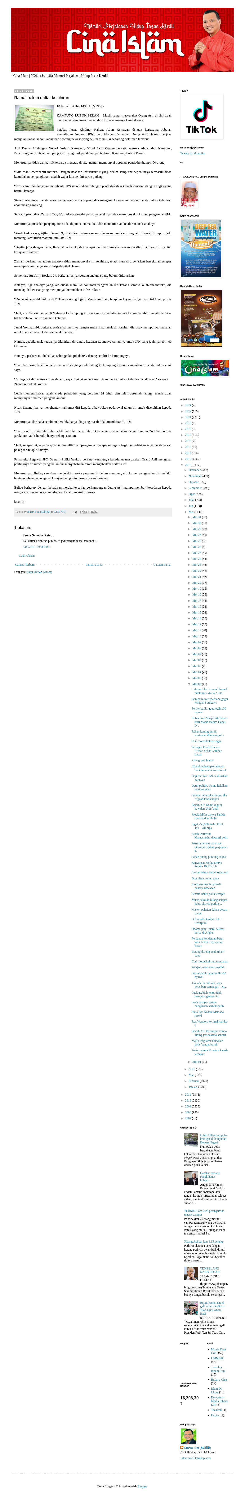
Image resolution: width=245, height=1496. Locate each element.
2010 (188, 1100)
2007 (188, 1118)
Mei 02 (197, 684)
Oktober (194, 482)
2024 (188, 405)
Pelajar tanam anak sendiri (208, 967)
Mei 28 (197, 534)
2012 (188, 464)
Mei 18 (197, 594)
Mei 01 (197, 1061)
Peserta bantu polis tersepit (208, 893)
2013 (188, 458)
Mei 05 (197, 666)
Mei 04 (197, 672)
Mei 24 (197, 558)
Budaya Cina (219, 1379)
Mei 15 (197, 612)
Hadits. (215, 1415)
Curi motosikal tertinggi (206, 741)
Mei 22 (197, 570)
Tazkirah (216, 1409)
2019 (188, 423)
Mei (191, 511)
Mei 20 (197, 582)
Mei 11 (197, 630)
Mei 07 (197, 654)
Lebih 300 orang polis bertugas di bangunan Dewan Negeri (213, 1138)
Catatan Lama (162, 564)
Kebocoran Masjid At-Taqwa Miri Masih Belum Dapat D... (209, 721)
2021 (188, 417)
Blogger (142, 1486)
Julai (192, 499)
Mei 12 (197, 624)
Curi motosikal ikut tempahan (210, 961)
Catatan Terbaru (25, 564)
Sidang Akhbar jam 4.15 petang (203, 1241)
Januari (193, 1087)
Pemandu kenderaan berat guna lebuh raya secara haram (207, 942)
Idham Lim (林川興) (197, 1448)
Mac (192, 1075)
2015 (188, 447)
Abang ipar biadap (203, 760)
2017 (188, 435)
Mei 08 (197, 648)
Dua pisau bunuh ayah (205, 878)
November (196, 476)
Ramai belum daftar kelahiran (210, 872)
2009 (188, 1106)
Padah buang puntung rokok (209, 856)
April (192, 1069)
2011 (188, 1094)
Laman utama (94, 564)
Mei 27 (197, 541)
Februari (194, 1081)
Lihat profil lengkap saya (195, 1458)
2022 (188, 411)
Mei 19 (197, 588)
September (196, 488)
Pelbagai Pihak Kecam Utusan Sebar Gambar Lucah (206, 751)
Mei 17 (197, 600)
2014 (188, 453)
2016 (188, 440)
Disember (195, 470)
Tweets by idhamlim (192, 153)
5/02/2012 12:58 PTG (36, 546)
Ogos (192, 493)
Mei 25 (197, 552)
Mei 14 (197, 618)
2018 (188, 429)
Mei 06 (197, 660)
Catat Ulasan (27, 555)
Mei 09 (197, 642)
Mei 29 (197, 528)
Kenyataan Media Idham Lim (219, 1401)
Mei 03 (197, 678)
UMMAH (217, 1358)
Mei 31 (197, 517)
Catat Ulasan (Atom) (39, 572)
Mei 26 (197, 546)
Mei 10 (197, 636)
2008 (188, 1112)
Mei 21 (197, 576)
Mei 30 (197, 523)
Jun (191, 506)
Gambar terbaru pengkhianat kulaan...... (209, 1176)
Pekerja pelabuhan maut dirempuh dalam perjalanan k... (210, 847)
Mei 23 (197, 564)
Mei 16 (197, 606)
